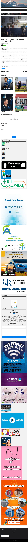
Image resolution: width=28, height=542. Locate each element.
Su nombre (2, 125)
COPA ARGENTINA (17, 111)
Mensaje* (14, 328)
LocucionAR (15, 540)
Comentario (2, 129)
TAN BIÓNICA (7, 142)
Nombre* (14, 325)
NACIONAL (13, 532)
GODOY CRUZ (2, 90)
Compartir (2, 44)
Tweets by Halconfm (14, 310)
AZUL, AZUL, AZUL (3, 111)
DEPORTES (4, 68)
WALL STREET (7, 148)
